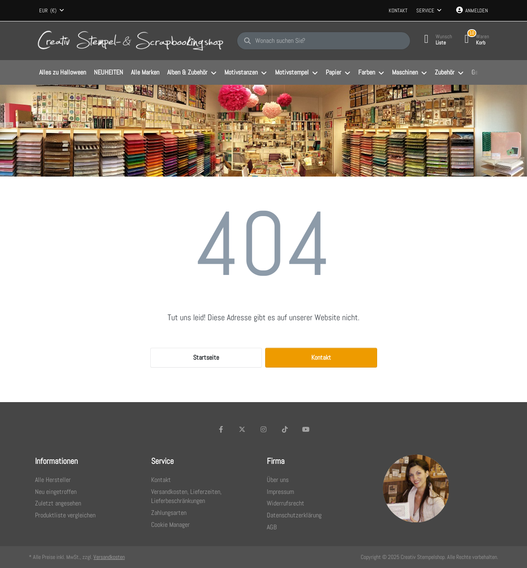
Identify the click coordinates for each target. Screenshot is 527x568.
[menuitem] (62, 72)
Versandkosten (109, 557)
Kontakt (398, 10)
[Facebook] (221, 429)
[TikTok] (285, 429)
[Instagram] (263, 429)
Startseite (206, 357)
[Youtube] (306, 429)
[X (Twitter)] (242, 429)
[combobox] (51, 11)
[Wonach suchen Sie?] (323, 41)
